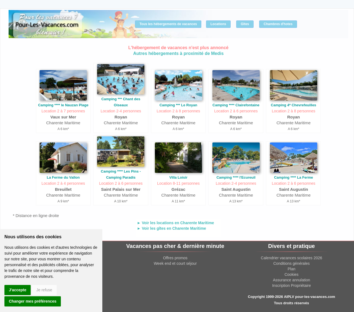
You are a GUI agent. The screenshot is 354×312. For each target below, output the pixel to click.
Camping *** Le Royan (178, 105)
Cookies (292, 274)
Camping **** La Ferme (293, 177)
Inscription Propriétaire (291, 285)
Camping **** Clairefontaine (235, 105)
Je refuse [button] (44, 290)
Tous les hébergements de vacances (168, 24)
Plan (291, 269)
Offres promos (175, 258)
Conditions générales (291, 263)
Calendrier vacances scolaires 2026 (291, 258)
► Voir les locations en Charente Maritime (175, 223)
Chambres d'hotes (278, 24)
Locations (218, 24)
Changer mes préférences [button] (32, 301)
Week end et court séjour (175, 263)
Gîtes (245, 24)
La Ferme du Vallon (63, 177)
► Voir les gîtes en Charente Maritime (171, 228)
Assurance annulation (291, 280)
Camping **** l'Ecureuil (236, 177)
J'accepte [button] (17, 290)
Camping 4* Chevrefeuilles (293, 105)
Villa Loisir (178, 177)
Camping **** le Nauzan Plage (63, 105)
